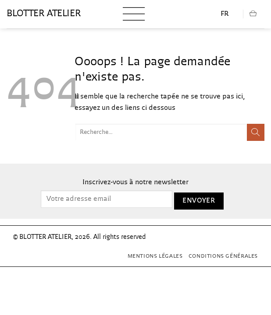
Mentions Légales (155, 256)
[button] (134, 14)
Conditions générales (223, 256)
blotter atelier (44, 14)
